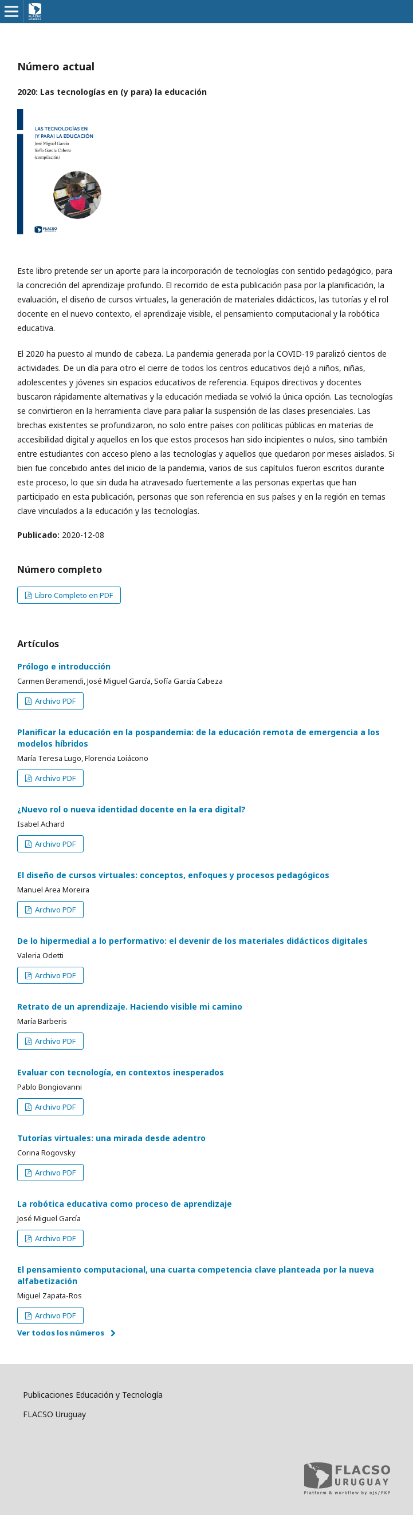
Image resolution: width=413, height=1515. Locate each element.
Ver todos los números (60, 1332)
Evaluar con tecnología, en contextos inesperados (120, 1072)
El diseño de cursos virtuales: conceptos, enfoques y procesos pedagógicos (173, 875)
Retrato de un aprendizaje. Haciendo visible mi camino (129, 1006)
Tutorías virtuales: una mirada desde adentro (111, 1138)
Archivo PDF (54, 701)
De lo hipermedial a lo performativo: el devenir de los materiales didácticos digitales (192, 940)
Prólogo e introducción (64, 666)
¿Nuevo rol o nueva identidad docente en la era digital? (131, 809)
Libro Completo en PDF (73, 595)
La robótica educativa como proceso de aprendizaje (124, 1203)
